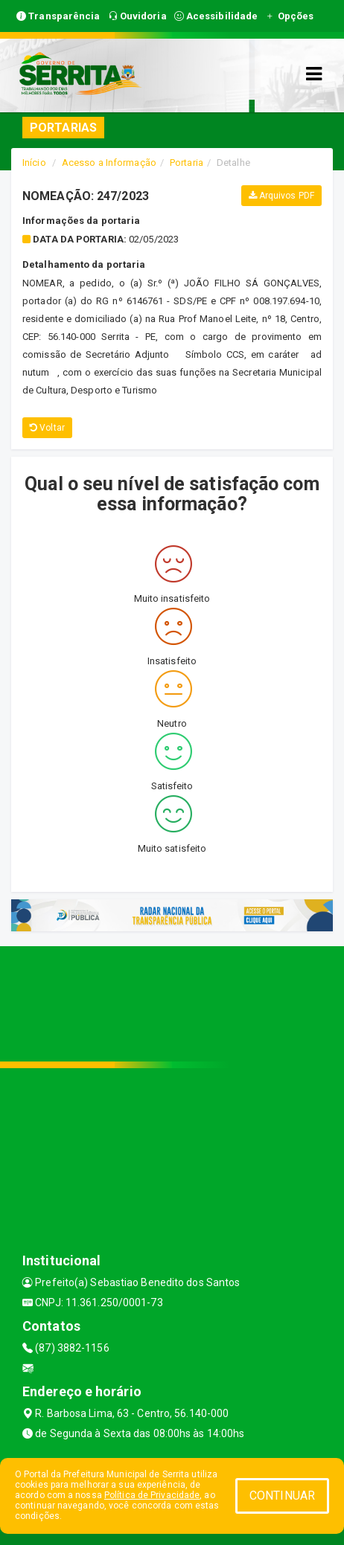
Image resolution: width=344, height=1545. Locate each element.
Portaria (186, 162)
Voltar (47, 428)
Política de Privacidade (152, 1495)
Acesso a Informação (109, 162)
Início (34, 162)
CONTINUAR (282, 1495)
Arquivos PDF (281, 195)
